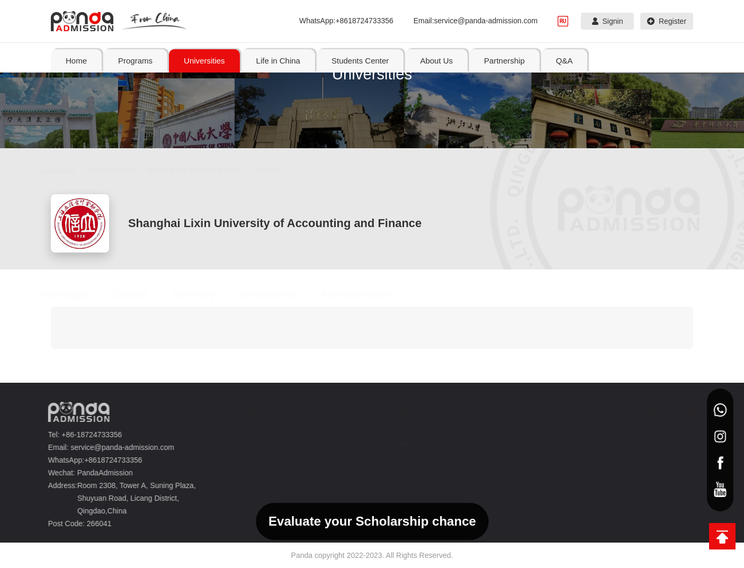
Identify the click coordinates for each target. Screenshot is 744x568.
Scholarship (277, 294)
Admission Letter (365, 294)
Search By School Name (204, 169)
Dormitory (204, 294)
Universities (122, 169)
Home (76, 60)
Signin (607, 21)
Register (666, 21)
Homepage (74, 294)
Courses (140, 294)
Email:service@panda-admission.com (475, 20)
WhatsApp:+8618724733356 (346, 20)
